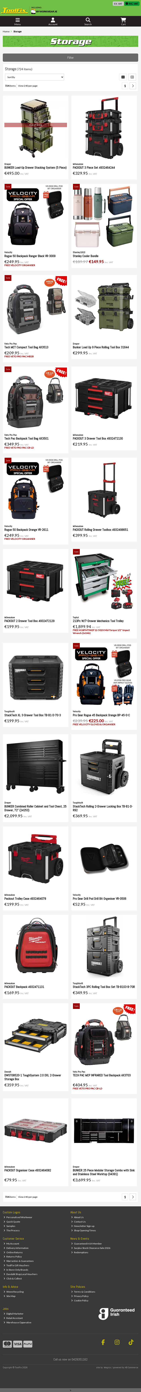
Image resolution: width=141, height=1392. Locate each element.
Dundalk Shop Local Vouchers (20, 1274)
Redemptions (79, 1252)
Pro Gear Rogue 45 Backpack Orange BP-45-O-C (101, 715)
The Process (12, 1230)
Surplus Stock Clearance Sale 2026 (90, 1247)
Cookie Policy (79, 1300)
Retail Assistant (13, 1318)
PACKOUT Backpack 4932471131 (24, 987)
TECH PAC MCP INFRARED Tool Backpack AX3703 (102, 1075)
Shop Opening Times (83, 1230)
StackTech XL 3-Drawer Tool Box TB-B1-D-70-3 (32, 715)
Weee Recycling (14, 1291)
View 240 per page (27, 85)
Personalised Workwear (18, 1217)
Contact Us (78, 1221)
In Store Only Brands (16, 1269)
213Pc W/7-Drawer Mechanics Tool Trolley (98, 621)
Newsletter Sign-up (82, 1226)
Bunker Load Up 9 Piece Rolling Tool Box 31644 (101, 347)
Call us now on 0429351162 (70, 1359)
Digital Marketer (14, 1313)
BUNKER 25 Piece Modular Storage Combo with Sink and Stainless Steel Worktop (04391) (104, 1172)
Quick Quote (12, 1221)
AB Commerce (131, 1367)
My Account (11, 1243)
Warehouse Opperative (17, 1322)
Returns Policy (13, 1256)
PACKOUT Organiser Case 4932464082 (27, 1170)
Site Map (9, 1296)
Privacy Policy (80, 1296)
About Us (77, 1217)
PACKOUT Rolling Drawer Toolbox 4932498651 (100, 530)
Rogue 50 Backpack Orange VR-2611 (26, 530)
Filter (70, 57)
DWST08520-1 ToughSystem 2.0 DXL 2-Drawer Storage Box (32, 1077)
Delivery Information (16, 1247)
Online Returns (13, 1252)
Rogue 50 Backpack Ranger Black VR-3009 (29, 256)
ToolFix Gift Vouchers (16, 1265)
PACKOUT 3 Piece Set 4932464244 (94, 167)
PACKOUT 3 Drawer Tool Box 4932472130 (98, 438)
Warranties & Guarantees (19, 1260)
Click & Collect (13, 1278)
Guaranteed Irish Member (86, 1243)
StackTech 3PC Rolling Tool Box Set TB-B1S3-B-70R (104, 987)
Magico (107, 1367)
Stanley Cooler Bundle (85, 256)
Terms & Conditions (83, 1291)
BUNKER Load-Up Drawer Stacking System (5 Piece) (35, 167)
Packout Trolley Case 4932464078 (25, 899)
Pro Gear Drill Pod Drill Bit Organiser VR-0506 (99, 899)
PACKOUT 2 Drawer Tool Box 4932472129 (29, 621)
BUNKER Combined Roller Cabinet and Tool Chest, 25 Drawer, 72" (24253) (35, 808)
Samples (9, 1226)
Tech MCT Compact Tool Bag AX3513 (26, 347)
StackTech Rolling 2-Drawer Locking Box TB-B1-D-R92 (103, 808)
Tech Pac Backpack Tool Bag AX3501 (26, 438)
